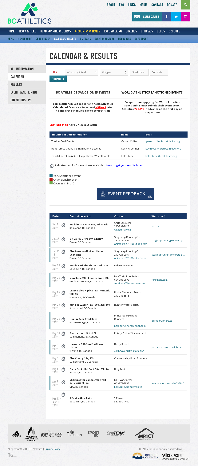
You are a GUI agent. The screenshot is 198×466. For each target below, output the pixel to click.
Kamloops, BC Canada (88, 226)
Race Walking (113, 31)
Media (144, 5)
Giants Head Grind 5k (83, 333)
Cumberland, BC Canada (83, 360)
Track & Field (27, 31)
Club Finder (43, 39)
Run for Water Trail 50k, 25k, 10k (89, 304)
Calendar (17, 77)
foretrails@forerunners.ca (129, 283)
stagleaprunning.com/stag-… (168, 240)
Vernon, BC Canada (89, 370)
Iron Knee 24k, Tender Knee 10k (89, 278)
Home (11, 31)
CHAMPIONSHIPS (21, 100)
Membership (25, 39)
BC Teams (85, 39)
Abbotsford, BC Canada (89, 306)
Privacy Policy (52, 449)
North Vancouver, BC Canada (89, 279)
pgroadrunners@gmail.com (130, 325)
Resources (124, 39)
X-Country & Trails (87, 31)
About (111, 5)
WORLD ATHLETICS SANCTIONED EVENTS (152, 92)
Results (16, 85)
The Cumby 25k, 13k (81, 358)
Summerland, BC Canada (83, 334)
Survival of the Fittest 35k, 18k (88, 265)
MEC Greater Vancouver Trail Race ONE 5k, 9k (87, 381)
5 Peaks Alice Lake (80, 398)
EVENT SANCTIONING (23, 92)
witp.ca (156, 226)
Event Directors (104, 39)
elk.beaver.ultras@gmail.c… (130, 351)
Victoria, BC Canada (87, 347)
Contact (157, 5)
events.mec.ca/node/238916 (168, 383)
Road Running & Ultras (55, 31)
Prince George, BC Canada (84, 320)
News (11, 39)
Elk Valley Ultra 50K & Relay (86, 238)
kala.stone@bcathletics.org (161, 156)
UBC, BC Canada (87, 383)
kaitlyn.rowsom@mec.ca (128, 386)
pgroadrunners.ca (162, 320)
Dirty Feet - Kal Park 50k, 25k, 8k (89, 369)
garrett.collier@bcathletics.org (162, 141)
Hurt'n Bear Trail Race (83, 319)
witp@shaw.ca (122, 229)
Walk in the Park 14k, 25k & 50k (88, 224)
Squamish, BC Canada (88, 267)
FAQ (121, 5)
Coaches (131, 31)
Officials (147, 31)
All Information (22, 69)
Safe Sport (141, 39)
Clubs (161, 31)
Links (132, 5)
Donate (172, 5)
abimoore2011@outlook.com (130, 244)
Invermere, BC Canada (89, 294)
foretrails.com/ (160, 279)
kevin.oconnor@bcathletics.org (163, 148)
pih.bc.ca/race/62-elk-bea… (167, 347)
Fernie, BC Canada (86, 240)
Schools (174, 31)
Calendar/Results (65, 39)
